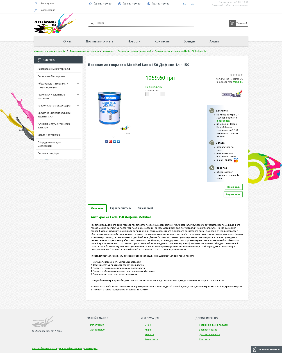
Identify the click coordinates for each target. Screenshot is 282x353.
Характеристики (120, 208)
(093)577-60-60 (160, 3)
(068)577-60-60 (131, 3)
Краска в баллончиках (70, 348)
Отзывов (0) (146, 208)
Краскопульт (90, 348)
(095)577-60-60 (103, 3)
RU (184, 4)
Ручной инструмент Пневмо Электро (54, 125)
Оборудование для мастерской (49, 144)
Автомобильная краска (44, 348)
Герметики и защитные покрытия (51, 96)
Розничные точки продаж (213, 325)
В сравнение (233, 194)
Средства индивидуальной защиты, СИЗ (54, 114)
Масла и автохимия (49, 134)
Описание (97, 208)
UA (192, 4)
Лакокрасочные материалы (54, 68)
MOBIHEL (238, 82)
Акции (214, 41)
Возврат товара (208, 329)
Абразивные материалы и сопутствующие (53, 85)
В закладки (233, 187)
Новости (134, 41)
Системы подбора (48, 153)
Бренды (189, 41)
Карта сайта (151, 339)
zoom (129, 133)
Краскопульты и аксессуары (54, 105)
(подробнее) (223, 121)
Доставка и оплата (99, 41)
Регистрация (47, 3)
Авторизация (48, 10)
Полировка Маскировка (51, 76)
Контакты (162, 41)
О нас (67, 41)
